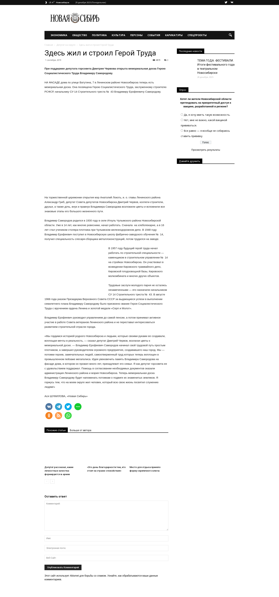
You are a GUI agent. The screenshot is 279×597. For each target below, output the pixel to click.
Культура (118, 35)
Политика (99, 35)
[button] (230, 35)
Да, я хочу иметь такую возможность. (207, 114)
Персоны (136, 35)
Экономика (59, 35)
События (154, 35)
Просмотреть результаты (205, 149)
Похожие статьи (56, 430)
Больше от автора (80, 430)
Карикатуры (174, 35)
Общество (79, 35)
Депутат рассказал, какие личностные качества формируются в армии (58, 471)
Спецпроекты (197, 35)
